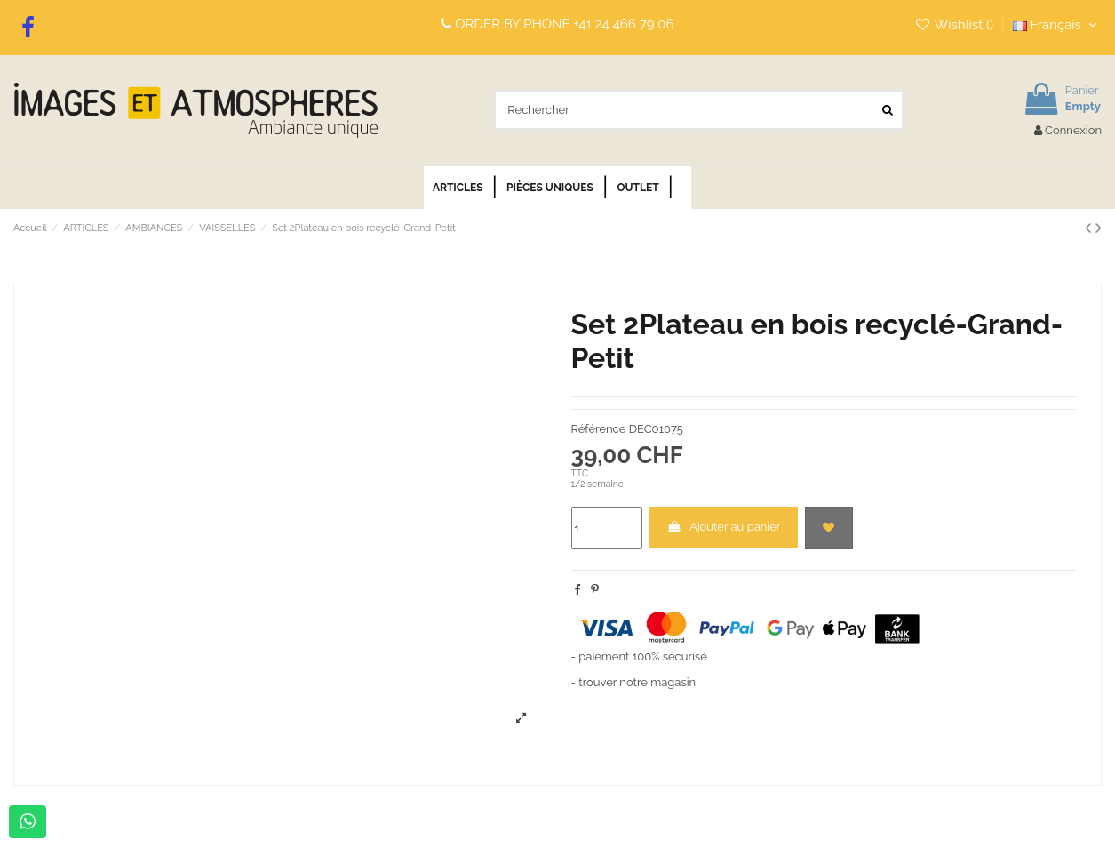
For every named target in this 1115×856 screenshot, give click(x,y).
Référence (598, 429)
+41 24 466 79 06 (624, 24)
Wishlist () (955, 25)
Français (1057, 25)
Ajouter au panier (723, 526)
